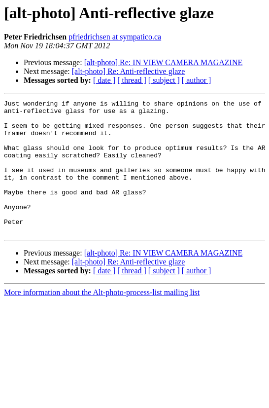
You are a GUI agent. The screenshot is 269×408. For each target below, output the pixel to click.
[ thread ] (131, 80)
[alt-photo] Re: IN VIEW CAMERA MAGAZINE (163, 62)
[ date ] (104, 80)
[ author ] (196, 80)
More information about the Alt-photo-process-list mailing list (102, 319)
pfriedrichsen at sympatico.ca (114, 37)
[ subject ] (164, 80)
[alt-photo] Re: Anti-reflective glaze (128, 71)
